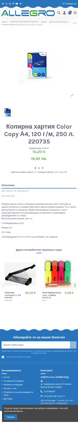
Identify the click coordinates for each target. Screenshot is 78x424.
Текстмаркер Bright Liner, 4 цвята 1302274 (51, 295)
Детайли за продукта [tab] (15, 190)
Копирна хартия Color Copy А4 (52, 172)
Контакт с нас (10, 388)
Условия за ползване (14, 381)
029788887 (49, 391)
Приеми (10, 417)
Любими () (69, 4)
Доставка (8, 399)
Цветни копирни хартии (22, 172)
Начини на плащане (13, 384)
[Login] (64, 13)
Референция (35, 148)
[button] (3, 285)
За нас (7, 377)
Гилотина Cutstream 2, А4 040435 (13, 295)
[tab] (39, 197)
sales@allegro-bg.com (54, 396)
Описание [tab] (8, 185)
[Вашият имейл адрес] (36, 345)
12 (36, 172)
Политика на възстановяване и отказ (18, 393)
